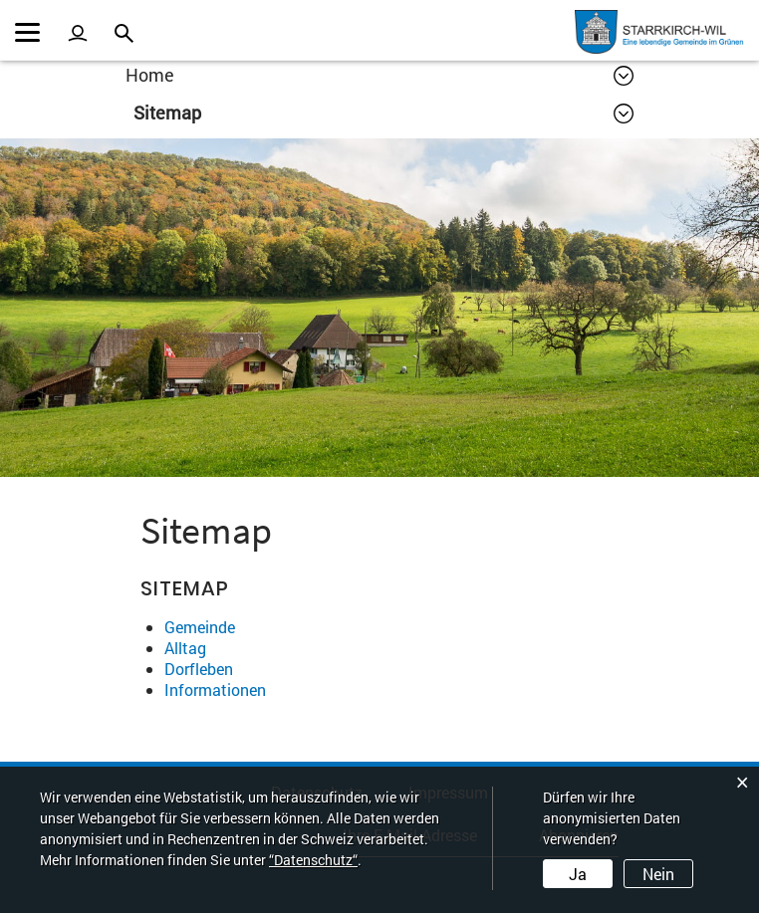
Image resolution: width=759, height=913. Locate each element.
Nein (658, 873)
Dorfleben (198, 668)
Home (150, 75)
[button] (383, 112)
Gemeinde (199, 626)
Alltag (185, 647)
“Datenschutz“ (313, 859)
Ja (578, 873)
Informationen (215, 689)
